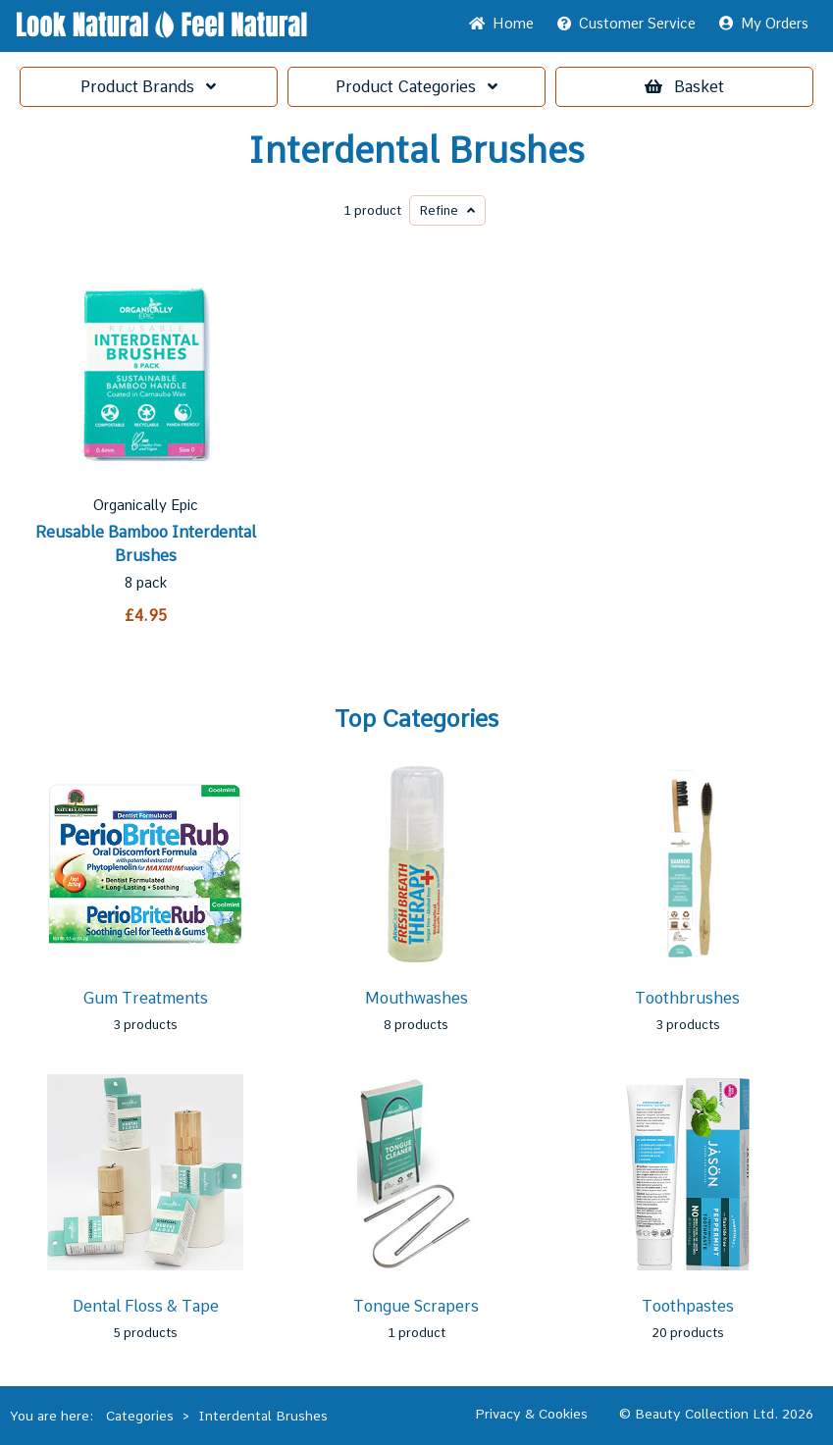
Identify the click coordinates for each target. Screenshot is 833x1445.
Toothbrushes (687, 998)
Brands (148, 86)
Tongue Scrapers (416, 1306)
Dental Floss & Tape (146, 1306)
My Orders (763, 23)
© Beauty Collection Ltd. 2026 (716, 1413)
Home (501, 23)
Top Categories (416, 719)
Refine (447, 210)
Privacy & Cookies (531, 1413)
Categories (416, 86)
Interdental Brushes (416, 151)
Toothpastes (688, 1306)
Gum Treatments (145, 998)
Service (626, 23)
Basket (684, 86)
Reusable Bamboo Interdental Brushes (145, 544)
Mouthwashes (416, 998)
